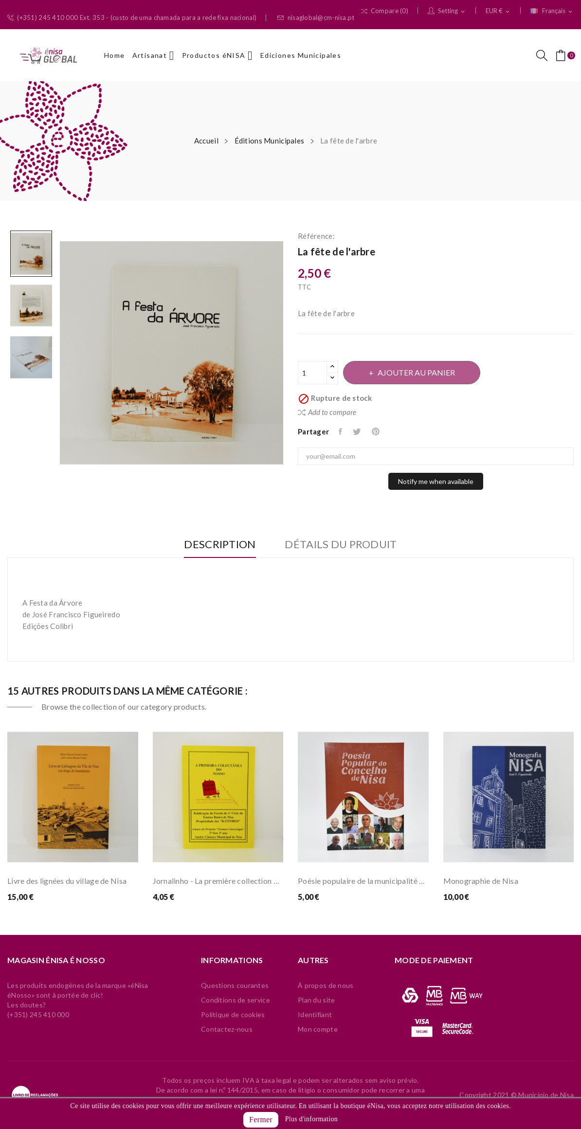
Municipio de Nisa (546, 1095)
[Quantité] (312, 372)
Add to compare (327, 412)
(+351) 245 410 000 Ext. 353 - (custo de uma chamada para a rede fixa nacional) (131, 17)
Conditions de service (235, 1000)
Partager (341, 431)
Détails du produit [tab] (342, 544)
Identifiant (315, 1014)
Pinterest (376, 431)
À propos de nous (325, 985)
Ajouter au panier (417, 372)
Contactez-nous (227, 1029)
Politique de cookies (233, 1014)
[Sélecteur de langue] (552, 11)
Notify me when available (435, 481)
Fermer (260, 1119)
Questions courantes (235, 985)
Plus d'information (311, 1119)
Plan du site (316, 1000)
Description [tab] (219, 544)
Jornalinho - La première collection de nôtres (218, 880)
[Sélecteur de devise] (498, 11)
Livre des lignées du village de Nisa (67, 880)
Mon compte (318, 1029)
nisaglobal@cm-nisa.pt (315, 17)
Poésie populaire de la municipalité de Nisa (363, 880)
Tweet (357, 431)
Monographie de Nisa (480, 880)
